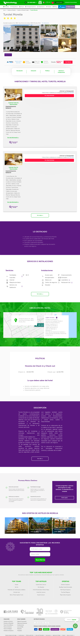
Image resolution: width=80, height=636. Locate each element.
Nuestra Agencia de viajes (10, 635)
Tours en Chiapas (8, 628)
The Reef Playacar (65, 592)
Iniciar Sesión (59, 2)
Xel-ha (16, 587)
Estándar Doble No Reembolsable (13, 103)
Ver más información (13, 137)
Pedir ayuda (64, 497)
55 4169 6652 (70, 92)
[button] (31, 6)
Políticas (47, 70)
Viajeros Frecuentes (21, 621)
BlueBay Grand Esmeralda (65, 587)
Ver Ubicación (45, 23)
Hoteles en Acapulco (8, 630)
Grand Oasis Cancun (41, 584)
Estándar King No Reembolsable (13, 168)
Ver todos (40, 294)
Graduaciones (20, 625)
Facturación (48, 635)
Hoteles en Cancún (8, 621)
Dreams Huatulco (65, 584)
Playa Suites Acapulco (65, 594)
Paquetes (19, 628)
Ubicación (33, 70)
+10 (74, 45)
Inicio (4, 10)
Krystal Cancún (41, 594)
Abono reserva (70, 635)
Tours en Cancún (8, 626)
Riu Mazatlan (41, 587)
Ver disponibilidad (49, 95)
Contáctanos (21, 635)
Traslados (19, 630)
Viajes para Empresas (22, 623)
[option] (16, 526)
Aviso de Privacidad (39, 635)
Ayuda (63, 635)
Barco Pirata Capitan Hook (16, 594)
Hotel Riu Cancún (41, 592)
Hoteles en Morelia (11, 10)
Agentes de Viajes (56, 635)
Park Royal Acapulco (65, 589)
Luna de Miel (20, 626)
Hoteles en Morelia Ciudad (23, 10)
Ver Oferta (68, 62)
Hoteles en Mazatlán (8, 623)
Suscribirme (40, 560)
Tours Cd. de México (8, 625)
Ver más (40, 458)
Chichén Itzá (16, 592)
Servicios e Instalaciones (61, 71)
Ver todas (40, 215)
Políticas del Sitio (29, 635)
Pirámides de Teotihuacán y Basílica (16, 589)
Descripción (19, 70)
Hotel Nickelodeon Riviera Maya (41, 589)
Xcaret (16, 584)
